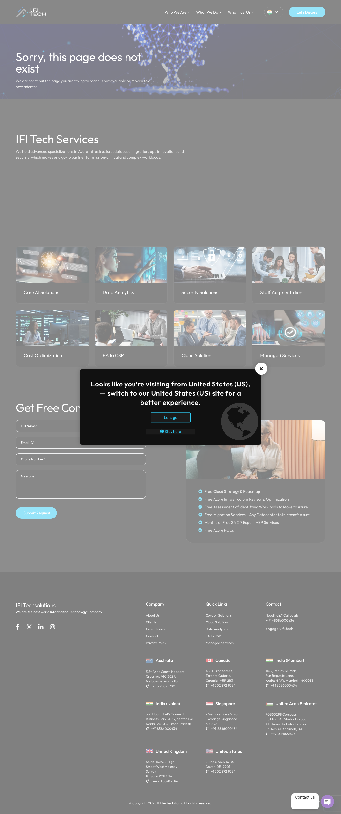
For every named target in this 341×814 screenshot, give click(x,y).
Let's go (170, 417)
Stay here (170, 431)
